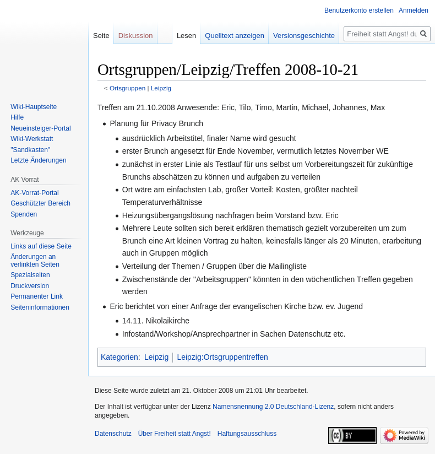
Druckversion (29, 286)
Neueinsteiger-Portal (40, 128)
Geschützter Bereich (40, 203)
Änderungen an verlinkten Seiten (34, 260)
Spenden (23, 214)
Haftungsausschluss (247, 433)
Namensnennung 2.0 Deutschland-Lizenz (273, 406)
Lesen (186, 35)
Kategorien (119, 357)
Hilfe (17, 117)
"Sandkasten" (30, 150)
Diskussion (135, 35)
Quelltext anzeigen (234, 35)
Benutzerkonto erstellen (359, 10)
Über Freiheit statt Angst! (174, 433)
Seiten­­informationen (39, 307)
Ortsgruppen (127, 87)
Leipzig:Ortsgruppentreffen (222, 357)
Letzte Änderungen (38, 160)
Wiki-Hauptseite (33, 107)
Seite (101, 35)
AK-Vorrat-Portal (34, 193)
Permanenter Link (36, 296)
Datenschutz (113, 433)
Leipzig (161, 87)
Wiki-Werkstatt (31, 139)
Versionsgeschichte (304, 35)
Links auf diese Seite (41, 246)
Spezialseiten (30, 275)
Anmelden (413, 10)
